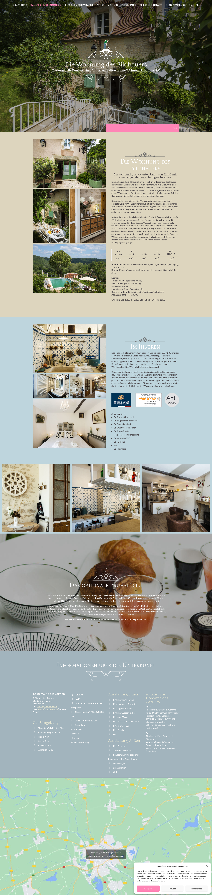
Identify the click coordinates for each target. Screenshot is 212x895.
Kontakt (156, 5)
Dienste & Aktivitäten (79, 5)
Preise (100, 5)
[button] (206, 866)
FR (197, 5)
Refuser (172, 888)
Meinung (113, 5)
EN (190, 5)
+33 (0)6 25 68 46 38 (48, 709)
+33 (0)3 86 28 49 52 (47, 706)
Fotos (143, 5)
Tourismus (129, 5)
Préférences (196, 888)
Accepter (148, 888)
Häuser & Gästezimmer (44, 5)
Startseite (20, 5)
